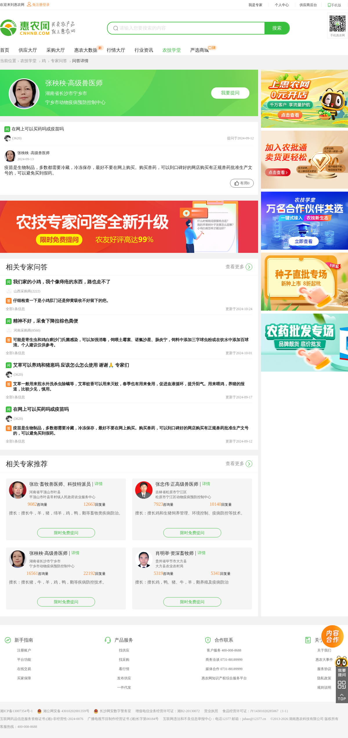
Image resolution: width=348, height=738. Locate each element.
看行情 (124, 669)
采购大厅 (55, 50)
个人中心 (282, 5)
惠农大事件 (324, 660)
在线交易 (24, 669)
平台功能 (24, 660)
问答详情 (80, 61)
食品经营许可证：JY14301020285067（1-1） (256, 711)
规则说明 (324, 687)
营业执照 (211, 711)
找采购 (124, 660)
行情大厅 (116, 50)
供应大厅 (28, 50)
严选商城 (199, 50)
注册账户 (24, 650)
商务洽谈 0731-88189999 (224, 660)
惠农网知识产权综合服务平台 (224, 678)
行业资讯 (144, 50)
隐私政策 (324, 678)
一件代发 (124, 687)
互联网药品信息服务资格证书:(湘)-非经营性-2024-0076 (41, 719)
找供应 (124, 650)
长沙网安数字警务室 (112, 711)
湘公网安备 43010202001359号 (63, 711)
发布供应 (124, 678)
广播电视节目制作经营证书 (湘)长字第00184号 (123, 719)
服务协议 (324, 669)
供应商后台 (308, 5)
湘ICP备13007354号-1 (16, 711)
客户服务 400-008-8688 (224, 650)
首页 (4, 50)
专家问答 (59, 61)
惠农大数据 (85, 50)
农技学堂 (171, 50)
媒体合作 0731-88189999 (224, 669)
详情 (99, 484)
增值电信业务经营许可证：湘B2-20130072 (167, 711)
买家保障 (24, 678)
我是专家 (255, 5)
